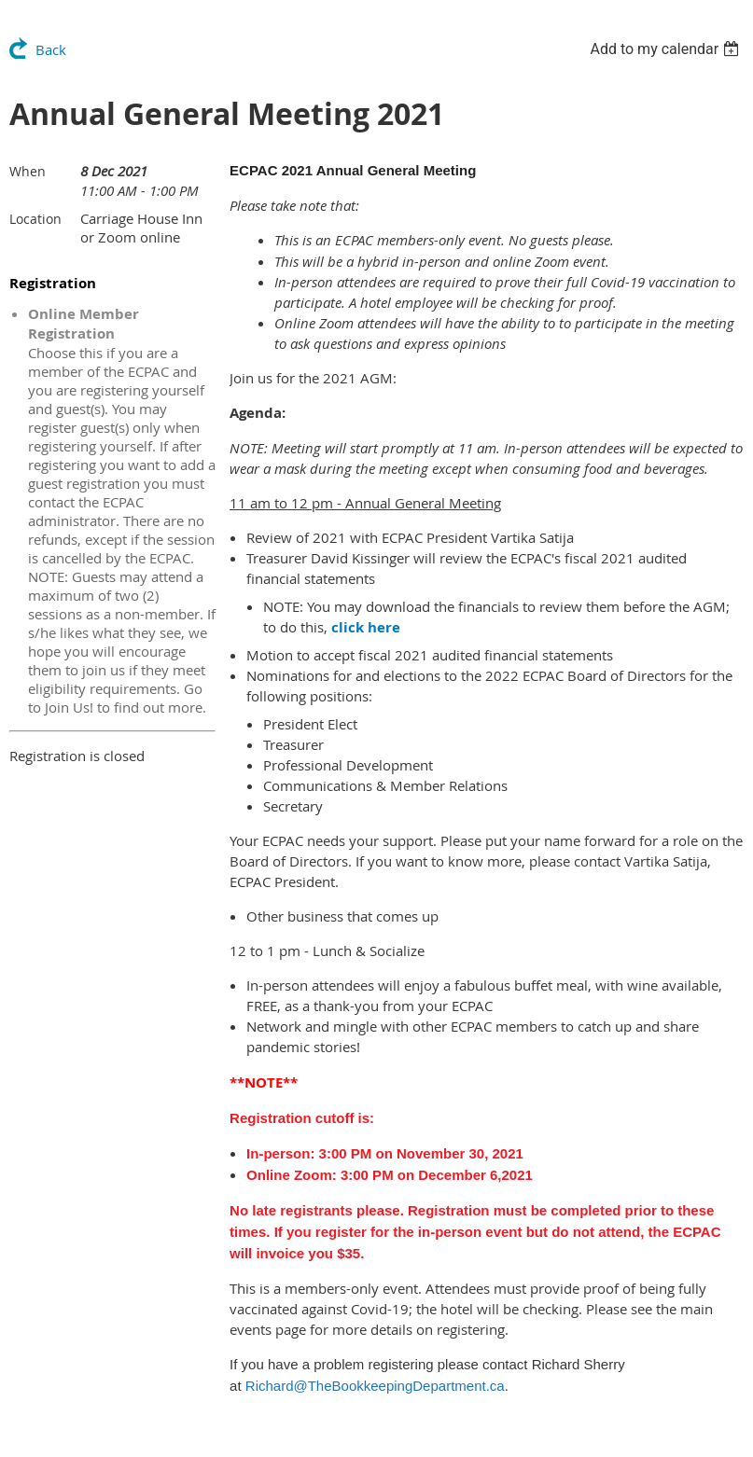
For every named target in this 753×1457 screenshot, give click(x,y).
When (27, 171)
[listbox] (667, 49)
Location (35, 219)
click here (365, 627)
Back (50, 49)
